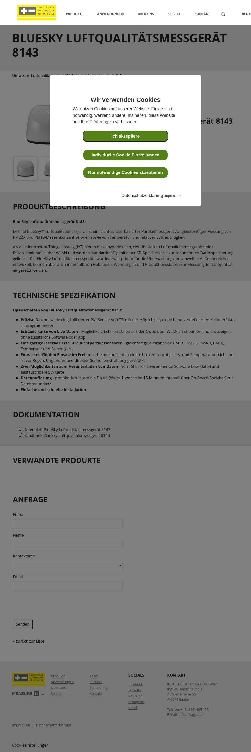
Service (174, 14)
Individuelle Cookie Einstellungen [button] (126, 155)
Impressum (172, 196)
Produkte (74, 14)
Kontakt (202, 14)
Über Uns (146, 14)
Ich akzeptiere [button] (125, 136)
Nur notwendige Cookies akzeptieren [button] (125, 172)
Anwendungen (110, 14)
